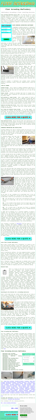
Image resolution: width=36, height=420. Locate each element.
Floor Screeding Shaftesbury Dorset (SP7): (10, 14)
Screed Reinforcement (24, 387)
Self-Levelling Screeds (17, 383)
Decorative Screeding (24, 389)
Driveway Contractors (25, 392)
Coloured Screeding (10, 388)
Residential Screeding (11, 382)
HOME (20, 6)
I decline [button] (25, 415)
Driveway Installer (5, 392)
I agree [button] (22, 415)
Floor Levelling (31, 382)
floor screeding (19, 231)
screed (13, 49)
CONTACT (28, 6)
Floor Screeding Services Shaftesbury (13, 351)
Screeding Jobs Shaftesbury (14, 399)
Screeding (27, 381)
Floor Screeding (20, 388)
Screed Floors (14, 387)
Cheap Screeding (27, 383)
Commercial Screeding (30, 388)
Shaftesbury (19, 223)
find (4, 333)
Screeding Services (5, 387)
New (9, 411)
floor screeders (15, 229)
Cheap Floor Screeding (9, 381)
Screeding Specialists (6, 383)
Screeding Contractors (22, 382)
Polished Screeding (19, 381)
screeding (22, 340)
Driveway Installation (15, 392)
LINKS (22, 6)
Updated (12, 411)
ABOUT (25, 6)
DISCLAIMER (33, 6)
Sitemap (2, 411)
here (5, 348)
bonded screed (21, 284)
